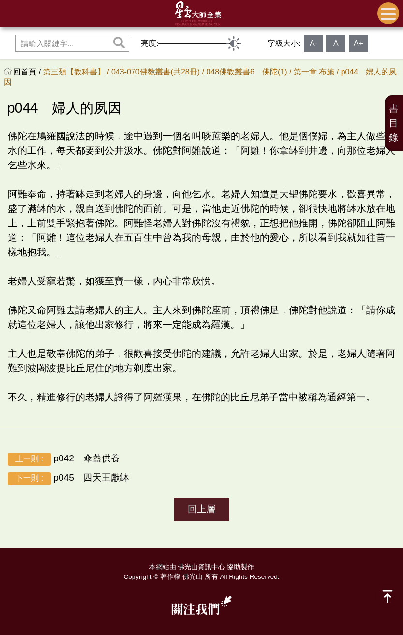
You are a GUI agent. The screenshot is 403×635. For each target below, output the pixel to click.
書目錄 (393, 123)
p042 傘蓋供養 (64, 459)
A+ (358, 43)
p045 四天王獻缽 (68, 478)
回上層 (201, 509)
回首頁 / (28, 72)
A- (313, 43)
